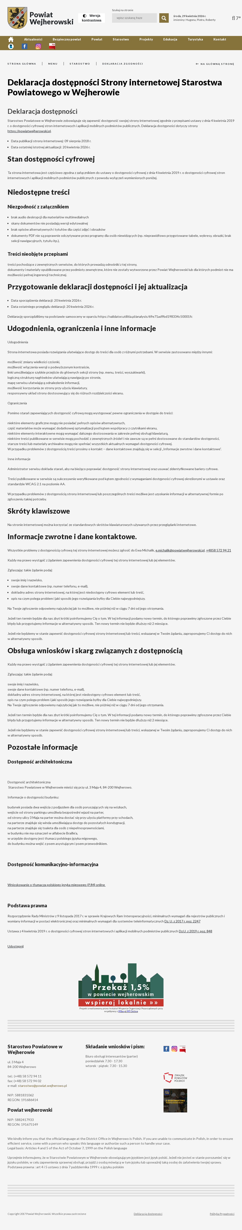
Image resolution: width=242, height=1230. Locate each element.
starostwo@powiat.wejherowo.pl (42, 1086)
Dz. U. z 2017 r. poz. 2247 (182, 921)
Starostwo (102, 43)
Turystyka (164, 43)
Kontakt (184, 43)
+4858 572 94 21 (218, 550)
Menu (53, 63)
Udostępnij (16, 946)
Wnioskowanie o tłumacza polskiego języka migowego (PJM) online (57, 885)
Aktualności (27, 43)
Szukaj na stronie (122, 10)
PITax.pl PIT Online (128, 1011)
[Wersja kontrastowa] (91, 18)
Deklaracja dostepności (148, 1213)
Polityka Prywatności (222, 1213)
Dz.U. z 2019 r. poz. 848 (195, 931)
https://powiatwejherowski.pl (29, 131)
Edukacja (143, 43)
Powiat (83, 43)
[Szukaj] (164, 18)
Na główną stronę (215, 63)
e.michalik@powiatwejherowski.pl (180, 550)
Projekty (123, 43)
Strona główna (22, 63)
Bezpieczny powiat (57, 43)
